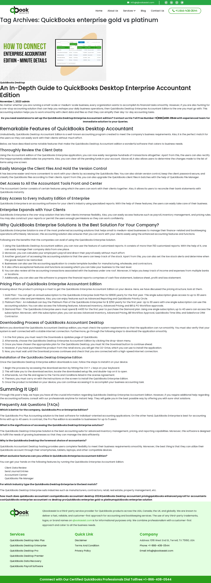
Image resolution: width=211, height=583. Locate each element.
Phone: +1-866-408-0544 (155, 545)
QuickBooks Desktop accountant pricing (125, 496)
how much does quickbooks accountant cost (27, 496)
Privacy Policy (83, 550)
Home (98, 10)
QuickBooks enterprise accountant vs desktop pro (36, 499)
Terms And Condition (87, 545)
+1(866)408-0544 (165, 118)
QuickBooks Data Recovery (25, 561)
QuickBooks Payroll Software (26, 566)
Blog (143, 10)
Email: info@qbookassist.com (156, 550)
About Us (113, 10)
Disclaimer (81, 540)
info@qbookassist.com (140, 2)
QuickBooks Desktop (12, 82)
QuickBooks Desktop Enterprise (28, 545)
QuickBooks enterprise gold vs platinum (91, 499)
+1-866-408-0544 (157, 579)
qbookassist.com (82, 520)
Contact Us (157, 10)
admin (26, 101)
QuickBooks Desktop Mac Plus (27, 540)
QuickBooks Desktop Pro (24, 550)
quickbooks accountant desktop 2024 (78, 496)
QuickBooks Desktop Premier (27, 556)
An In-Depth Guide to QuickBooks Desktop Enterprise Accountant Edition (95, 91)
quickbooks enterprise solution (133, 499)
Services (129, 10)
